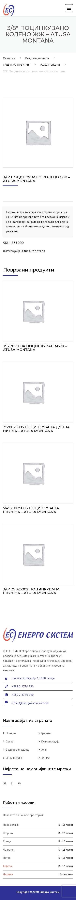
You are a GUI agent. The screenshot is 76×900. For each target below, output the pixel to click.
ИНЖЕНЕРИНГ (14, 758)
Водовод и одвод (37, 58)
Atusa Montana (50, 64)
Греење (46, 733)
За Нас (45, 758)
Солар (10, 741)
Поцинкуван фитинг (16, 64)
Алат (44, 749)
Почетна (9, 58)
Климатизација (50, 741)
